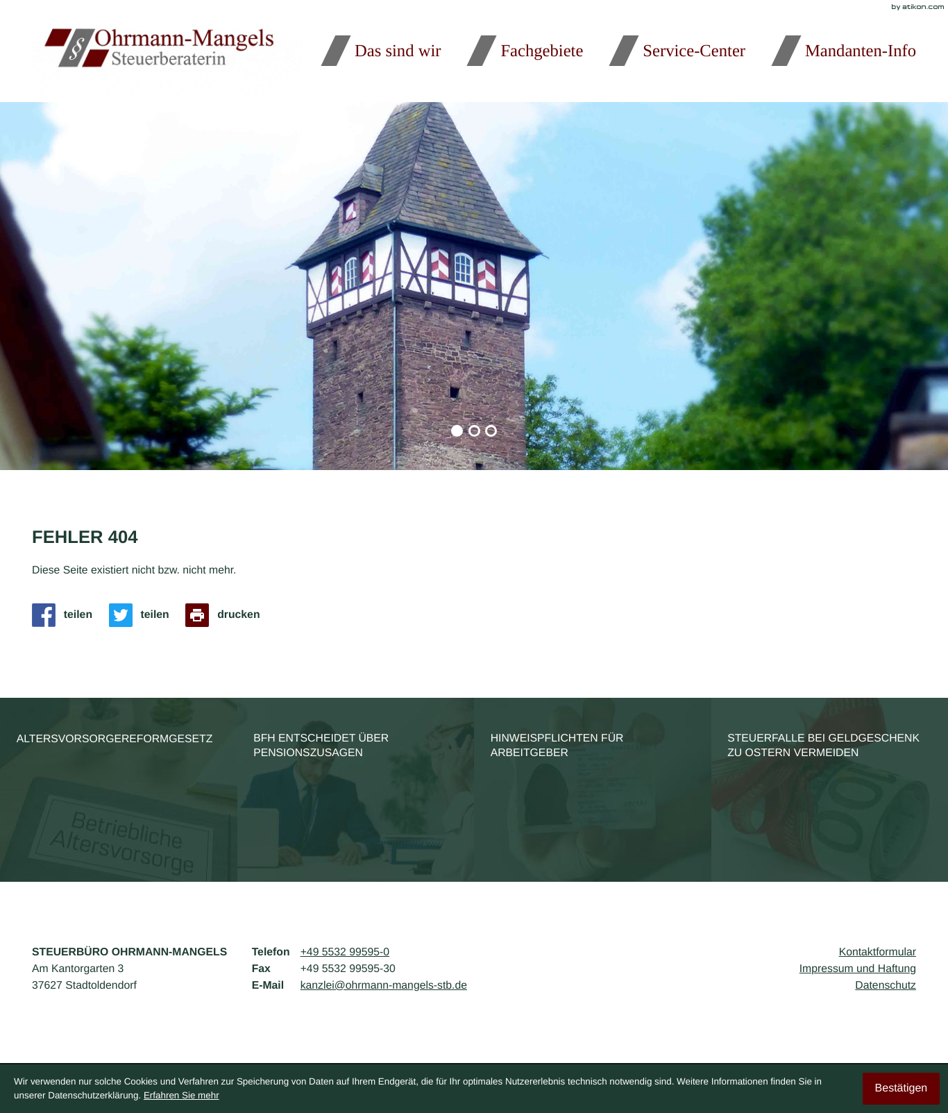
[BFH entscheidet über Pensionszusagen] (356, 790)
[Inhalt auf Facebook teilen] (66, 615)
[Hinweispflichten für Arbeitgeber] (592, 790)
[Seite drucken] (226, 615)
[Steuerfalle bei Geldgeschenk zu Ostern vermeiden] (830, 790)
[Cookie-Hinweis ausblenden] (901, 1089)
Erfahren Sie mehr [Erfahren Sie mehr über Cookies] (181, 1095)
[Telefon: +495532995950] (345, 952)
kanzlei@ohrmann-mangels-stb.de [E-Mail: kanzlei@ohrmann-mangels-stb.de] (384, 985)
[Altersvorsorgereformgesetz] (118, 790)
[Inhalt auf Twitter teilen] (143, 615)
